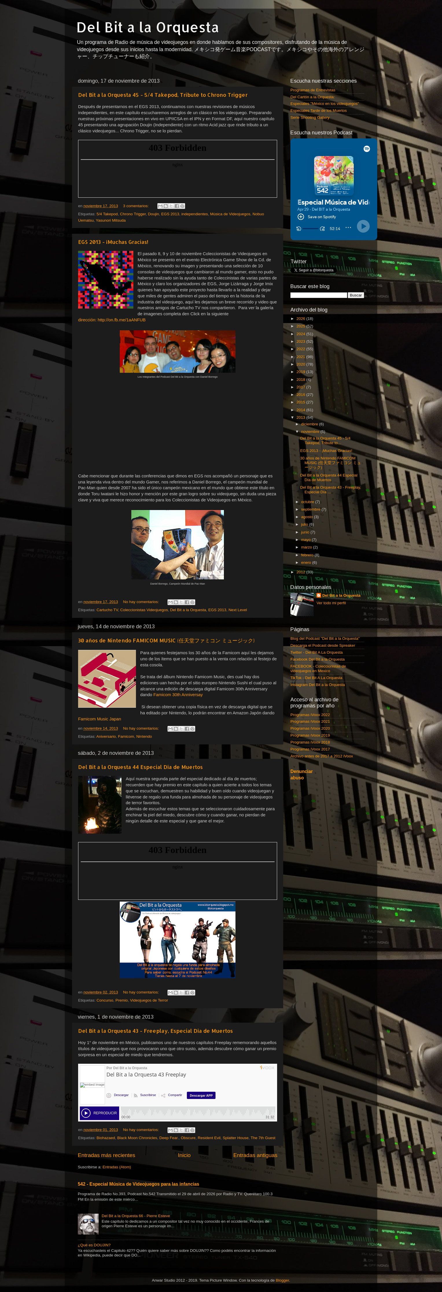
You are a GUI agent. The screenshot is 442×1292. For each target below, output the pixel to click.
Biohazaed (106, 1138)
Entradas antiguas (255, 1155)
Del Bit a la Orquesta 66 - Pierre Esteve (136, 1216)
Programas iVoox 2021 (310, 721)
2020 (301, 364)
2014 (301, 410)
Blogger (282, 1280)
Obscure (188, 1138)
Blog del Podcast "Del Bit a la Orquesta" (325, 638)
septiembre (311, 509)
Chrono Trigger (133, 214)
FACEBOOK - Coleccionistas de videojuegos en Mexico (318, 668)
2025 (301, 326)
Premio (121, 1000)
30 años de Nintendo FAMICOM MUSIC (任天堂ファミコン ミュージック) (166, 640)
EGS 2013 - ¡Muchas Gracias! (113, 241)
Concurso (105, 1000)
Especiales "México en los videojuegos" (324, 103)
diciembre (310, 424)
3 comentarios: (136, 206)
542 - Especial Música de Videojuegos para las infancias (138, 1184)
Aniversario (106, 736)
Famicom (126, 736)
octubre (308, 502)
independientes (194, 214)
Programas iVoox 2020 (310, 728)
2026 (301, 318)
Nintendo (144, 736)
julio (305, 524)
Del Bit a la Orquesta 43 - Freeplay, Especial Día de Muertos (155, 1030)
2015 (301, 402)
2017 (301, 387)
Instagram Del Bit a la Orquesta (317, 685)
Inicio (184, 1155)
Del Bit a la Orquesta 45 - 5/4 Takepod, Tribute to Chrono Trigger (163, 94)
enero (306, 562)
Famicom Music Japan (99, 719)
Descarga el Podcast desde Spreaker (322, 645)
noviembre (311, 431)
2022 (301, 349)
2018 (301, 379)
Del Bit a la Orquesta (147, 27)
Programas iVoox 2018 (310, 742)
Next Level (238, 610)
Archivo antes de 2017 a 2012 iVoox (321, 756)
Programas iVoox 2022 (310, 715)
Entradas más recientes (106, 1155)
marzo (307, 547)
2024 (301, 334)
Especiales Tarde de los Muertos (318, 110)
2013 (301, 417)
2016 (301, 394)
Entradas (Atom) (117, 1167)
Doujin (153, 214)
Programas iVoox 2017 (310, 749)
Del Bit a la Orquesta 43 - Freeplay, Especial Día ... (330, 489)
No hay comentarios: (141, 602)
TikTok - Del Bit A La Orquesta (316, 678)
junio (305, 532)
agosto (307, 517)
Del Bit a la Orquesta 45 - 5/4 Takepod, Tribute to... (325, 440)
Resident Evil (209, 1138)
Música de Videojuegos (230, 214)
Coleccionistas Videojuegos (144, 610)
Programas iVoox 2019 (310, 735)
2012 (301, 572)
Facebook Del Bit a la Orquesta (317, 659)
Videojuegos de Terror (149, 1000)
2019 (301, 372)
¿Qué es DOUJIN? (94, 1245)
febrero (308, 555)
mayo (306, 539)
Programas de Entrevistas (312, 90)
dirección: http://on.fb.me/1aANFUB (112, 320)
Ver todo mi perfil (331, 603)
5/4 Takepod (107, 214)
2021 (301, 357)
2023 (301, 341)
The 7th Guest (263, 1138)
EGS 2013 (170, 214)
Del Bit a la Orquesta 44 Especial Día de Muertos (140, 766)
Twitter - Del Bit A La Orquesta (316, 652)
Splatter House (235, 1138)
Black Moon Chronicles (137, 1138)
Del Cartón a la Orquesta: (312, 97)
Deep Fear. (169, 1138)
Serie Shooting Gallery (309, 117)
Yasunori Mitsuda (111, 220)
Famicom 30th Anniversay (178, 694)
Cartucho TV (107, 610)
